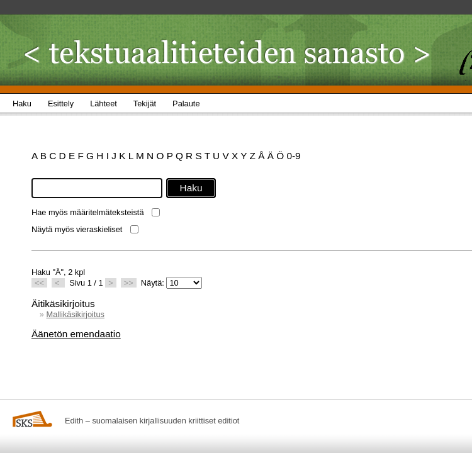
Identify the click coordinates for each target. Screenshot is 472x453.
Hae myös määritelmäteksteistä (87, 212)
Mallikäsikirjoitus (75, 314)
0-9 (293, 155)
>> (128, 283)
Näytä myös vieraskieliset (76, 229)
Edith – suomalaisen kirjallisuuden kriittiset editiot (152, 420)
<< (39, 283)
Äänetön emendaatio (76, 333)
